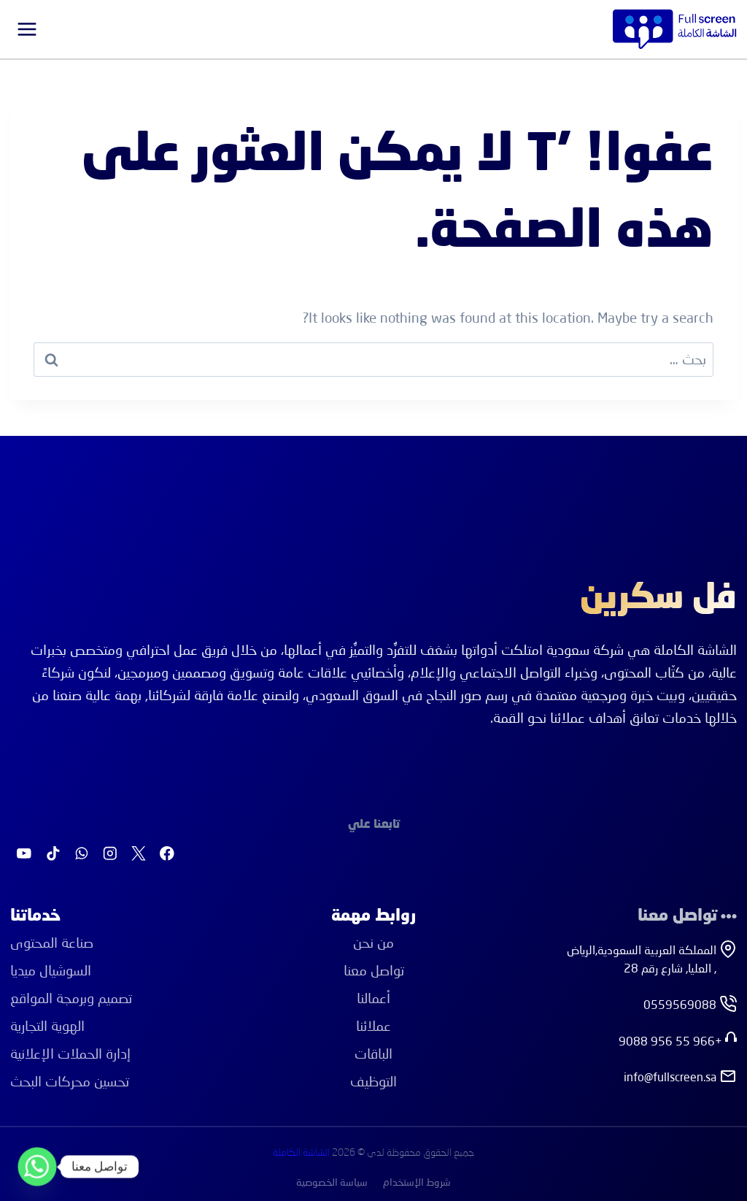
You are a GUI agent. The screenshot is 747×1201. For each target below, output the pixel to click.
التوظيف (373, 1081)
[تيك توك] (53, 854)
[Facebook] (167, 854)
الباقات (373, 1053)
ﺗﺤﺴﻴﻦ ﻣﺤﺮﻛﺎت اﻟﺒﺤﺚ (69, 1081)
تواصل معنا (374, 970)
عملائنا (373, 1025)
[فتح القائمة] (27, 29)
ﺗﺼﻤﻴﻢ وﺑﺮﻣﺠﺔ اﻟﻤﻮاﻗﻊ (71, 997)
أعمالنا (373, 997)
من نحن (373, 942)
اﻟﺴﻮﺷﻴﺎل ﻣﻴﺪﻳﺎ (50, 970)
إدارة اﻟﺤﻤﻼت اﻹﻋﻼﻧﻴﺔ (70, 1053)
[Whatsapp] (37, 1167)
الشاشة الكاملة (301, 1153)
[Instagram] (110, 854)
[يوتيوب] (24, 854)
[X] (138, 854)
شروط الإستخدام (417, 1181)
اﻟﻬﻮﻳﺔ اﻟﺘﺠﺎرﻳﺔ (47, 1025)
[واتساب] (81, 854)
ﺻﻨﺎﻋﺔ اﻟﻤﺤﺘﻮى (51, 942)
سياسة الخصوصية (332, 1181)
